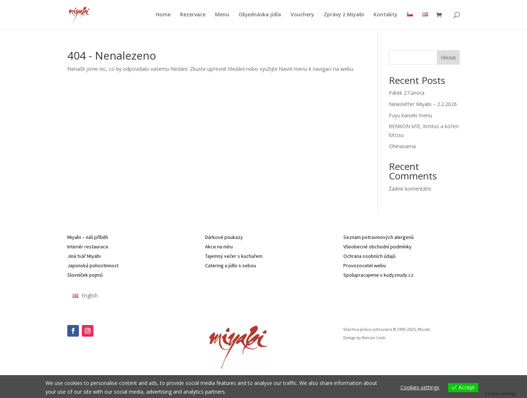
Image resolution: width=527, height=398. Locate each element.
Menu (222, 15)
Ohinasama (402, 146)
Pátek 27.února (406, 92)
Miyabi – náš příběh (87, 237)
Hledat (448, 57)
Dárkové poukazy (224, 237)
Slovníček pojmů (85, 275)
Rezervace (192, 15)
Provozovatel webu (364, 265)
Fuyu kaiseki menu (410, 115)
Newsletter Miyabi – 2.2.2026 (423, 104)
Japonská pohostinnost (93, 265)
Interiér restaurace (87, 246)
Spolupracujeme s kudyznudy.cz (378, 275)
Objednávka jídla (260, 15)
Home (163, 15)
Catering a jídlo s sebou (230, 265)
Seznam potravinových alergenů (378, 237)
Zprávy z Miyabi (344, 15)
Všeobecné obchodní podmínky (377, 246)
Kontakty (386, 15)
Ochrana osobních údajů (369, 256)
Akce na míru (219, 246)
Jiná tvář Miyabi (84, 256)
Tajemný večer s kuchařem (234, 256)
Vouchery (302, 15)
